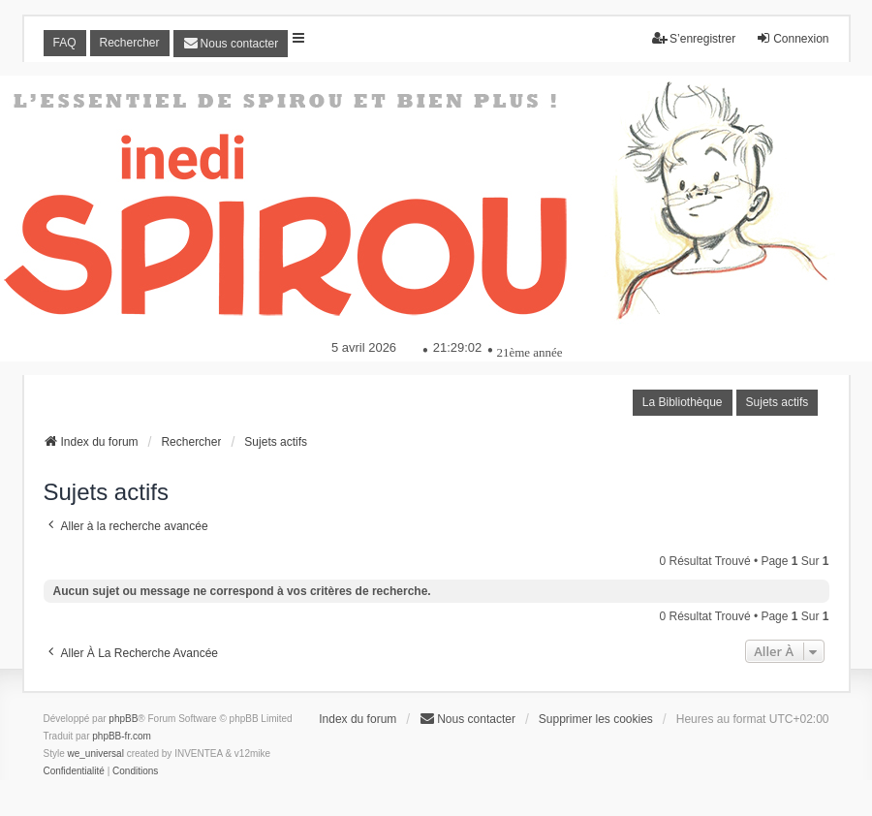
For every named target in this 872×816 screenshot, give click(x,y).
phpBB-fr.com (121, 736)
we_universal (96, 753)
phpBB (123, 718)
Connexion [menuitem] (792, 38)
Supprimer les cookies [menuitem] (596, 719)
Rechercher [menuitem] (130, 42)
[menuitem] (231, 43)
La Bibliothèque (682, 402)
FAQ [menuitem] (65, 42)
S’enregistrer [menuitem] (693, 38)
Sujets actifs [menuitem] (777, 402)
